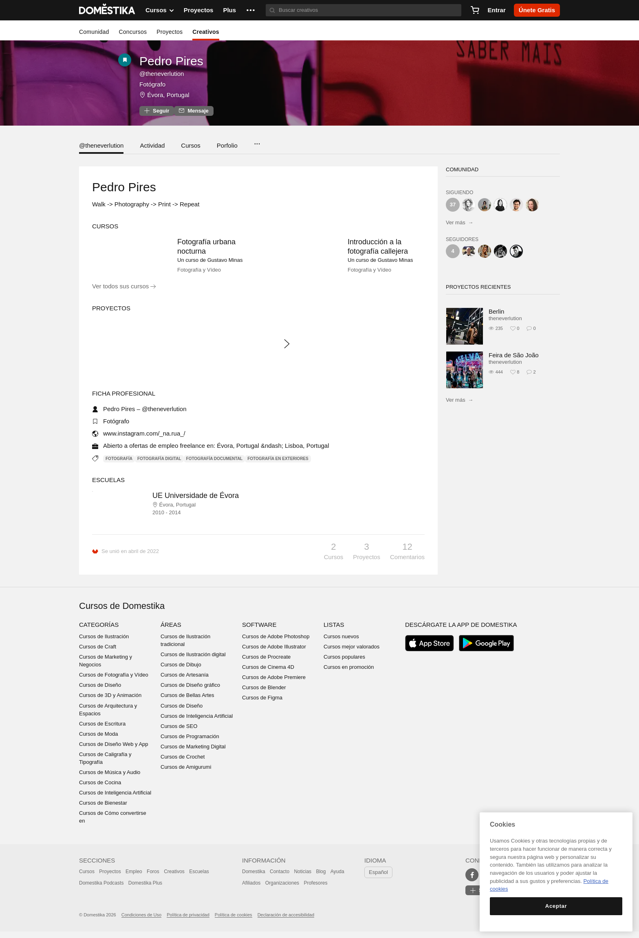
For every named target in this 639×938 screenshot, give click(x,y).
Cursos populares (344, 664)
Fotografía (119, 465)
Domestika (253, 878)
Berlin (496, 311)
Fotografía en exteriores (277, 465)
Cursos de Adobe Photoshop (276, 643)
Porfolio (227, 145)
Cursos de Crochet (183, 764)
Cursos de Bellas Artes (187, 702)
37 (453, 204)
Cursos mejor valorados (351, 653)
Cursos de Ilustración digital (193, 661)
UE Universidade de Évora (195, 502)
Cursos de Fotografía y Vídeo (113, 682)
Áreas (171, 631)
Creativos (205, 32)
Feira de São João (514, 355)
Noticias (302, 878)
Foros (153, 878)
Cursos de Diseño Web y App (113, 751)
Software (259, 631)
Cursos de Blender (264, 694)
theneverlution (505, 318)
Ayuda (337, 878)
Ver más (459, 222)
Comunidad (94, 32)
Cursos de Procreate (266, 664)
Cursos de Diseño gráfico (190, 692)
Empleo (134, 878)
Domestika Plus (145, 890)
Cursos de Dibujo (181, 671)
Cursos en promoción (349, 674)
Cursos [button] (159, 10)
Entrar (497, 10)
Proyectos (199, 10)
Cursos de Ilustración (104, 643)
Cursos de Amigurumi (186, 774)
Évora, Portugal (168, 94)
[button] (251, 10)
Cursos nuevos (341, 643)
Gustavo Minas (225, 260)
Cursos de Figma (262, 704)
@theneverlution (101, 145)
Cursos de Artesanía (185, 682)
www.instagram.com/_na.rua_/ (144, 440)
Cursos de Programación (190, 743)
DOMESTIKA (107, 10)
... (257, 141)
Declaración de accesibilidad (286, 921)
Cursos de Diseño (100, 692)
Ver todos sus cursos (124, 293)
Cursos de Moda (98, 741)
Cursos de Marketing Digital (193, 753)
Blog (321, 878)
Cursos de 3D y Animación (110, 702)
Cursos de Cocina (100, 789)
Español (378, 879)
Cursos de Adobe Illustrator (274, 653)
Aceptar (556, 906)
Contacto (279, 878)
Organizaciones (282, 890)
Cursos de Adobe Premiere (274, 684)
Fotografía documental (214, 465)
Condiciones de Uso (141, 921)
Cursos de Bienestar (103, 810)
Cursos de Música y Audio (109, 779)
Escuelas (199, 878)
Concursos (133, 32)
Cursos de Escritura (102, 730)
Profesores (315, 890)
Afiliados (251, 890)
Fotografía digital (159, 465)
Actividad (152, 145)
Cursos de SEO (179, 733)
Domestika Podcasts (101, 890)
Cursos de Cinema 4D (268, 674)
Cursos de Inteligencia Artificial (115, 799)
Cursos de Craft (97, 653)
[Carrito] (474, 10)
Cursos (191, 145)
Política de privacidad (188, 921)
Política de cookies (233, 921)
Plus (229, 10)
